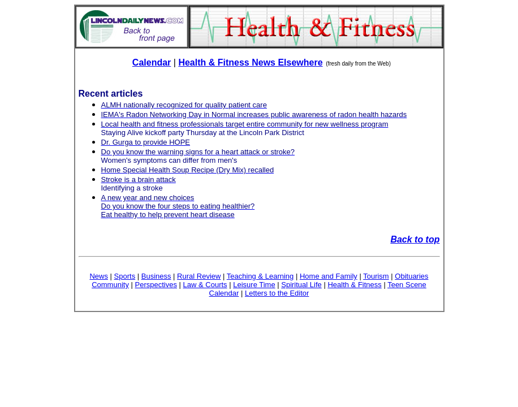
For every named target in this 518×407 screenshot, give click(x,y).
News (98, 276)
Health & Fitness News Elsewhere (250, 62)
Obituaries (411, 276)
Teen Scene (406, 284)
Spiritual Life (301, 284)
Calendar (151, 62)
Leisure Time (254, 284)
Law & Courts (205, 284)
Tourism (376, 276)
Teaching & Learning (260, 276)
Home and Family (328, 276)
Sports (125, 276)
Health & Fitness (354, 284)
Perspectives (156, 284)
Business (156, 276)
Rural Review (199, 276)
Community (110, 284)
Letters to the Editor (277, 293)
